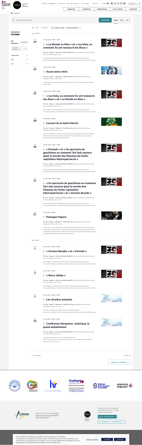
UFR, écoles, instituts (73, 3)
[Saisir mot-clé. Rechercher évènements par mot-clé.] (55, 20)
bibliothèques (53, 3)
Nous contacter (106, 417)
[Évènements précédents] (33, 27)
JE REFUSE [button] (120, 439)
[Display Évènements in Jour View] (127, 20)
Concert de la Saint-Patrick (62, 123)
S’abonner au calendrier (119, 362)
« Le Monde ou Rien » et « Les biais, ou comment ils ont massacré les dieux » (67, 46)
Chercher (105, 20)
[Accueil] (11, 13)
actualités (44, 3)
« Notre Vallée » (56, 275)
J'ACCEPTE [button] (107, 439)
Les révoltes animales (59, 299)
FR (102, 3)
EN (105, 3)
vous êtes (95, 3)
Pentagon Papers (56, 216)
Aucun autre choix (57, 71)
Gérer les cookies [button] (92, 439)
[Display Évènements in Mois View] (121, 20)
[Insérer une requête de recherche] (134, 3)
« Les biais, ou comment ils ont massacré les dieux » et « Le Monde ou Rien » (68, 97)
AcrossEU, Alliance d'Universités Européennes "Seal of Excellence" (47, 415)
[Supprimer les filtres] (26, 48)
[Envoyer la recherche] (139, 3)
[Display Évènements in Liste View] (116, 20)
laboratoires (61, 3)
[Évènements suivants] (37, 27)
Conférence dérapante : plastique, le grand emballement (66, 325)
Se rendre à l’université (110, 422)
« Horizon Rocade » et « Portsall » (66, 251)
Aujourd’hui (44, 27)
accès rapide (86, 3)
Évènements (17, 13)
